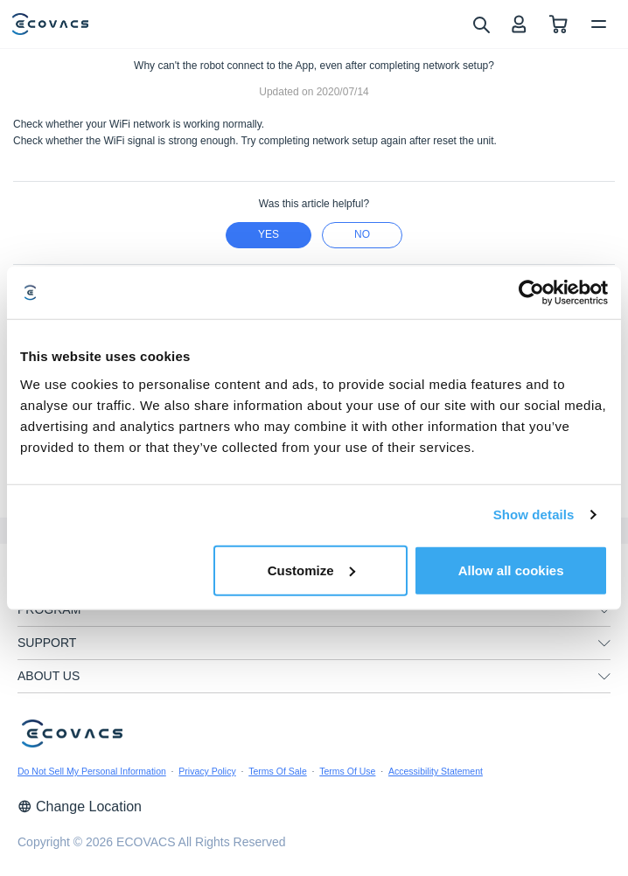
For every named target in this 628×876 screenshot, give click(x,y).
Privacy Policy (206, 771)
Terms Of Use (347, 771)
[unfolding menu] (604, 610)
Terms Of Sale (277, 771)
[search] (480, 23)
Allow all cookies (511, 569)
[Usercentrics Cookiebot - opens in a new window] (531, 293)
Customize (311, 569)
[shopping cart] (558, 24)
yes (268, 234)
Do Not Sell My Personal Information (91, 771)
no (362, 234)
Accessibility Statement (435, 771)
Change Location (79, 806)
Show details (534, 514)
